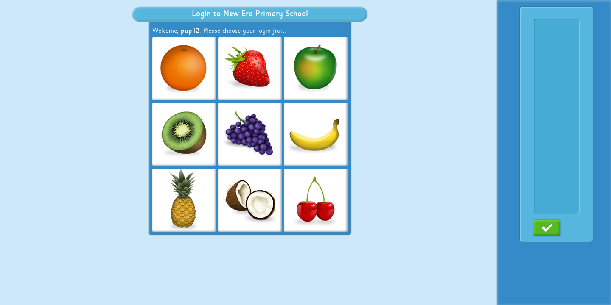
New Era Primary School (265, 14)
